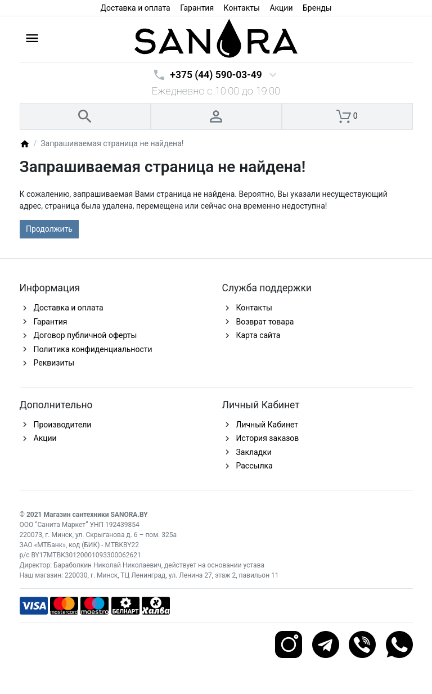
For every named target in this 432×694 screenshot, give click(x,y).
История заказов (267, 438)
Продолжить (49, 228)
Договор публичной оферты (85, 335)
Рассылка (254, 465)
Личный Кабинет (267, 424)
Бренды (317, 7)
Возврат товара (265, 321)
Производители (63, 424)
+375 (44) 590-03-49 (216, 74)
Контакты (242, 7)
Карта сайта (258, 335)
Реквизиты (54, 362)
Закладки (254, 452)
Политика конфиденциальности (93, 349)
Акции (280, 7)
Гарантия (197, 7)
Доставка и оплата (135, 7)
